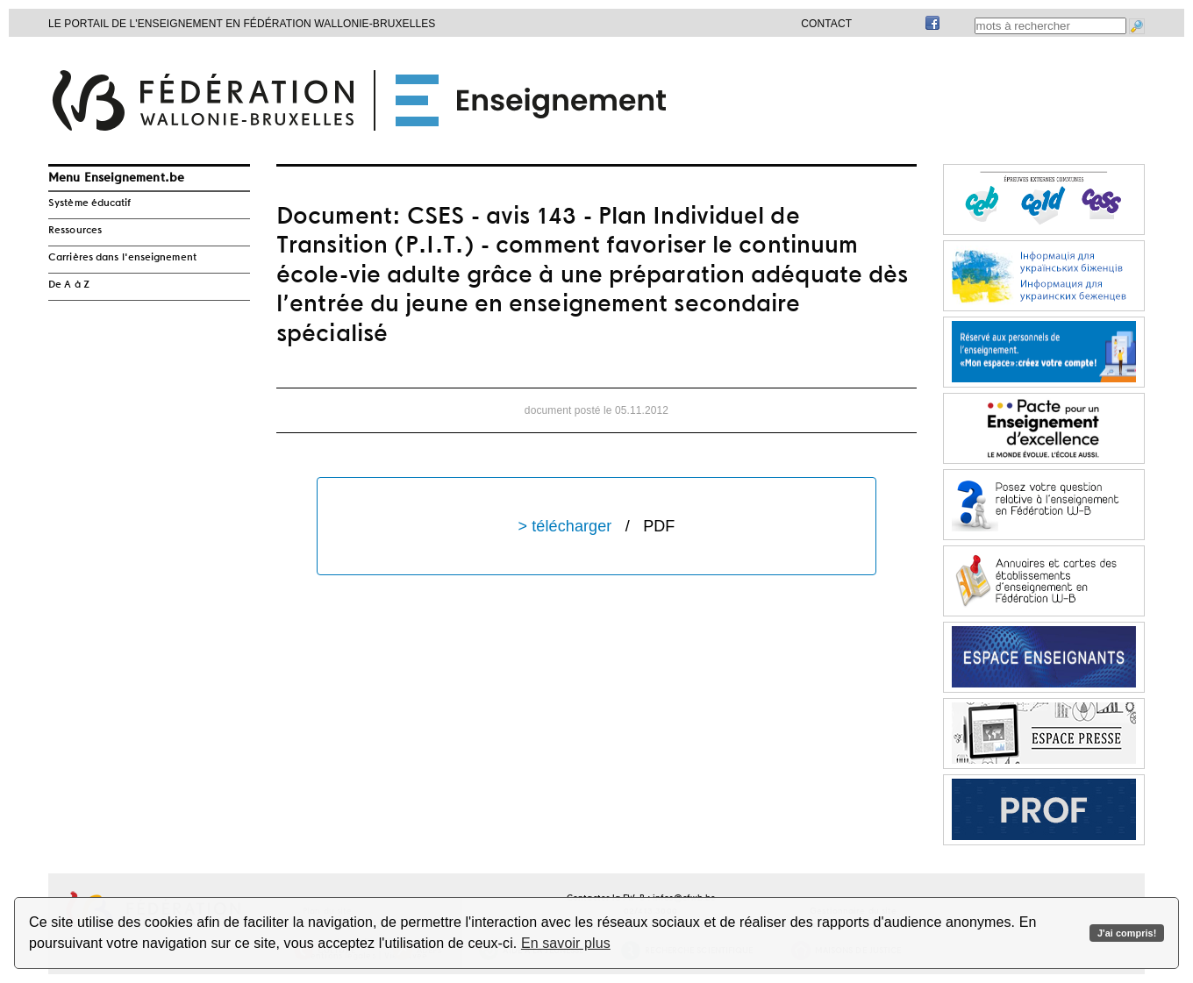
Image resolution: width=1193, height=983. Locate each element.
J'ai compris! (1126, 933)
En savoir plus (566, 943)
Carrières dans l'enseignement (122, 258)
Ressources (75, 230)
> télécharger (596, 526)
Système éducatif (90, 203)
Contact (826, 24)
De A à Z (68, 285)
